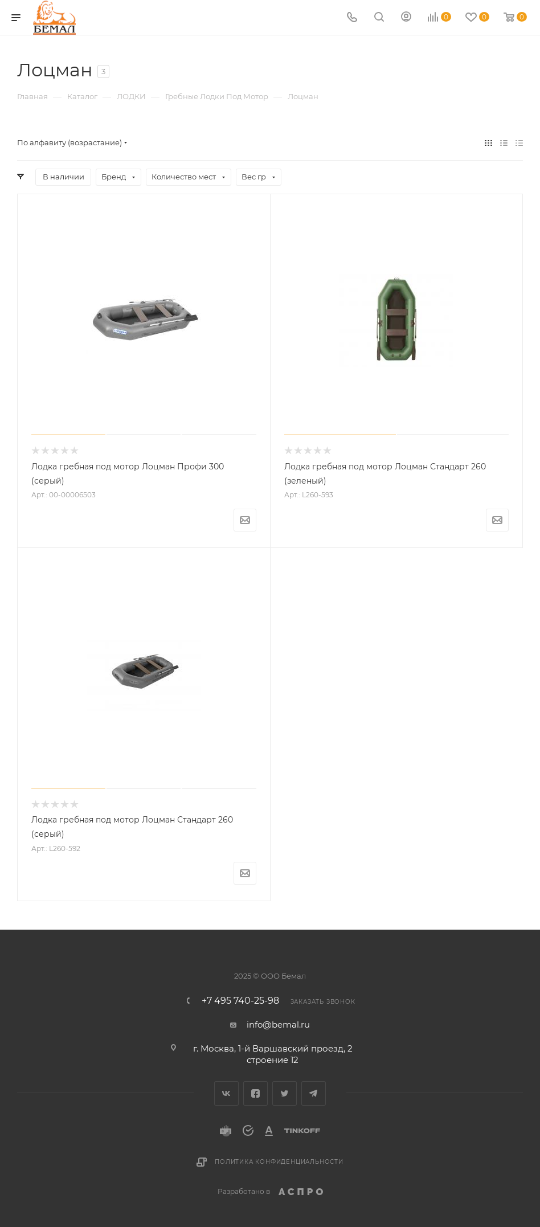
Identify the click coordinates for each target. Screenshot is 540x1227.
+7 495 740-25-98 (240, 1000)
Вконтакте (226, 1093)
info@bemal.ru (278, 1024)
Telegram (313, 1093)
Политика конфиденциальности (279, 1161)
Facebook (255, 1093)
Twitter (284, 1093)
